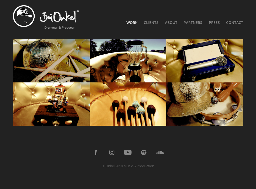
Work (131, 22)
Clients (151, 22)
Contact (234, 22)
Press (214, 22)
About (171, 22)
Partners (193, 22)
